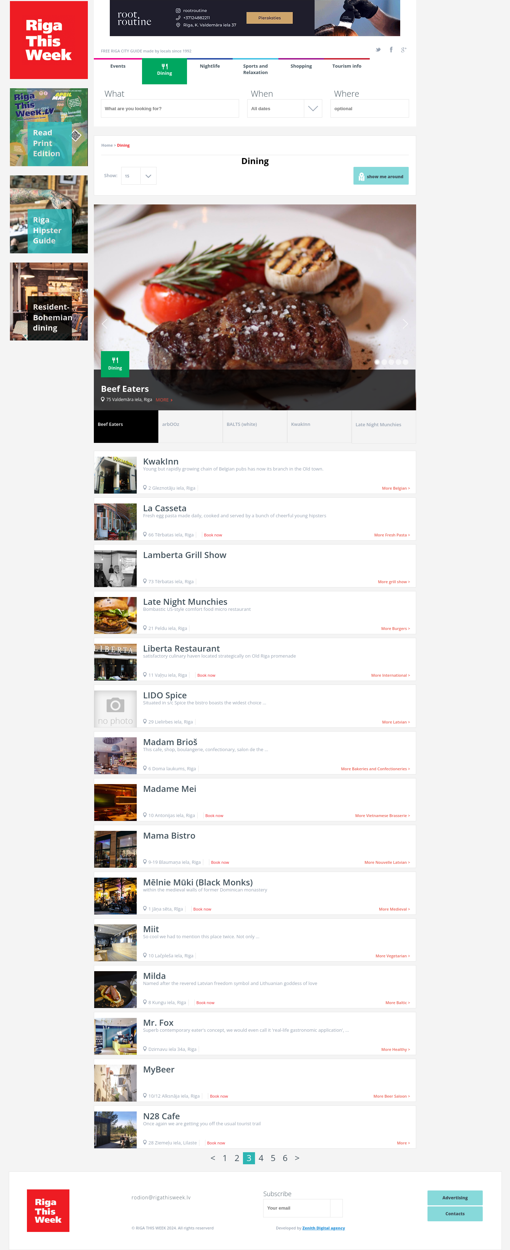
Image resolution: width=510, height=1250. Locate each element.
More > (403, 1142)
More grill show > (394, 581)
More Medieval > (394, 909)
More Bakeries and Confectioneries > (375, 768)
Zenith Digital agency (323, 1228)
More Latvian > (396, 722)
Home (107, 145)
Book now (213, 534)
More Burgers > (395, 628)
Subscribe (277, 1193)
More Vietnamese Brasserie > (382, 815)
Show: (111, 175)
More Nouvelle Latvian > (387, 862)
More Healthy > (395, 1049)
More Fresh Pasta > (392, 534)
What (114, 93)
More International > (390, 675)
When (262, 93)
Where (346, 93)
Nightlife (210, 66)
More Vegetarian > (393, 955)
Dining (164, 70)
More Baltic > (397, 1002)
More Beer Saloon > (392, 1096)
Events (117, 66)
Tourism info (346, 66)
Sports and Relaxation (255, 69)
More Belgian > (396, 488)
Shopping (301, 66)
